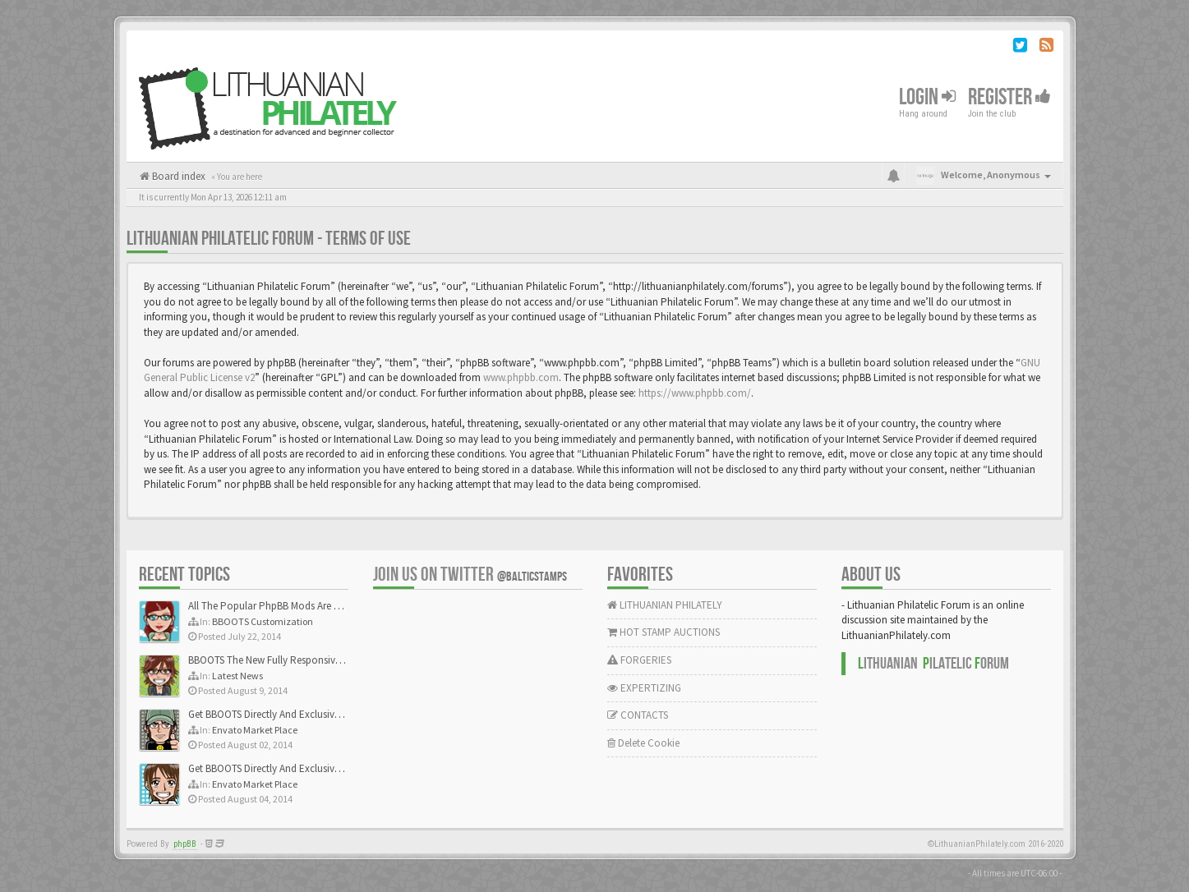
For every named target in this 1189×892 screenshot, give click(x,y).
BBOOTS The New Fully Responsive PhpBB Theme (296, 660)
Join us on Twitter (470, 574)
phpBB (184, 844)
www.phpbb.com (521, 377)
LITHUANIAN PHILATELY (664, 605)
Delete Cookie (643, 743)
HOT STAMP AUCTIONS (663, 632)
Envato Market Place (254, 730)
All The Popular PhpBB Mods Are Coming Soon (292, 606)
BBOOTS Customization (262, 621)
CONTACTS (637, 715)
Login (927, 97)
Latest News (237, 675)
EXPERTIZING (644, 688)
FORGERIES (639, 660)
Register (1009, 97)
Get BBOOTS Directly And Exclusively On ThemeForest (305, 714)
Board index (177, 176)
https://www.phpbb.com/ (694, 393)
